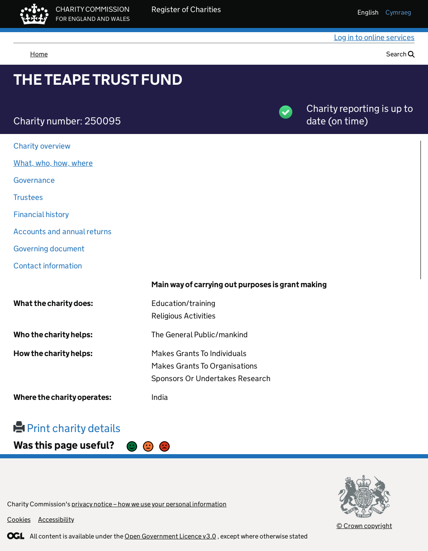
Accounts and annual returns (62, 231)
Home (39, 54)
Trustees (28, 197)
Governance (34, 180)
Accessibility (56, 519)
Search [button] (400, 54)
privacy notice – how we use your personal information (149, 504)
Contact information (47, 265)
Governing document (48, 248)
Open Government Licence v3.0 (170, 536)
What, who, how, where (53, 163)
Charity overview (42, 146)
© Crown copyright (364, 526)
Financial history (41, 214)
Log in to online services (374, 37)
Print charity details (66, 428)
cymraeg (398, 12)
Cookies (19, 519)
